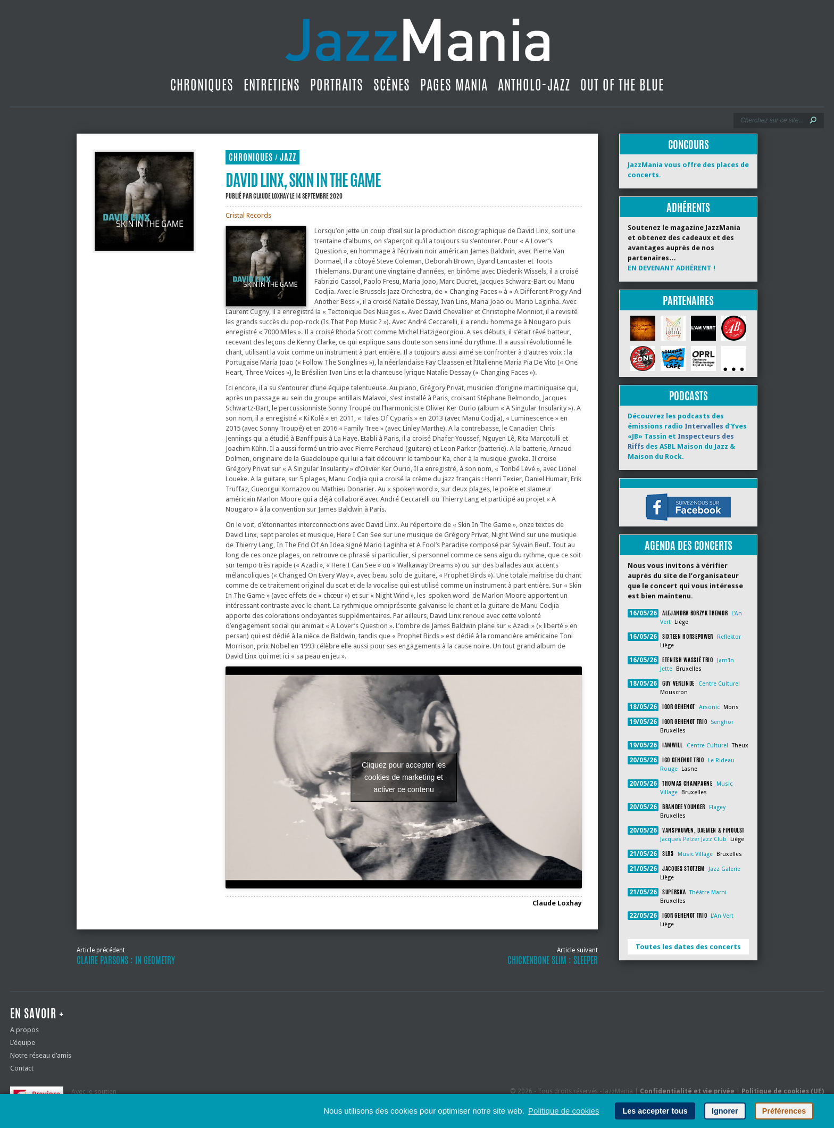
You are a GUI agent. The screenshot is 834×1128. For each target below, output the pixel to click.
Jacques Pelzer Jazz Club (693, 839)
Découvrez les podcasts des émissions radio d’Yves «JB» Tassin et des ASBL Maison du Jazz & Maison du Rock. (687, 436)
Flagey (717, 807)
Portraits (336, 84)
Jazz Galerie (724, 869)
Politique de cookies (563, 1110)
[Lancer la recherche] (813, 120)
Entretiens (272, 84)
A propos (24, 1030)
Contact (22, 1068)
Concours (688, 144)
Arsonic (709, 707)
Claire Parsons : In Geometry (126, 960)
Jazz (288, 157)
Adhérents (688, 207)
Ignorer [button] (725, 1111)
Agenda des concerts (688, 545)
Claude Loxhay (271, 196)
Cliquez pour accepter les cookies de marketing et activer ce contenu (404, 777)
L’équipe (22, 1043)
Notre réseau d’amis (40, 1055)
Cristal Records (248, 215)
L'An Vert (722, 915)
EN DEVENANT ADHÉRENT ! (671, 268)
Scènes (391, 84)
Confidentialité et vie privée (687, 1091)
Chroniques (201, 84)
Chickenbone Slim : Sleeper (552, 960)
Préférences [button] (784, 1111)
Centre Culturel (719, 683)
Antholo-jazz (534, 84)
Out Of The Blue (622, 84)
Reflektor (729, 636)
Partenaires (688, 300)
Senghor (722, 722)
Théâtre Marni (708, 892)
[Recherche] (771, 120)
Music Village (695, 854)
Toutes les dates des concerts (688, 947)
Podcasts (688, 396)
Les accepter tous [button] (654, 1111)
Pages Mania (454, 84)
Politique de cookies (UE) (782, 1091)
